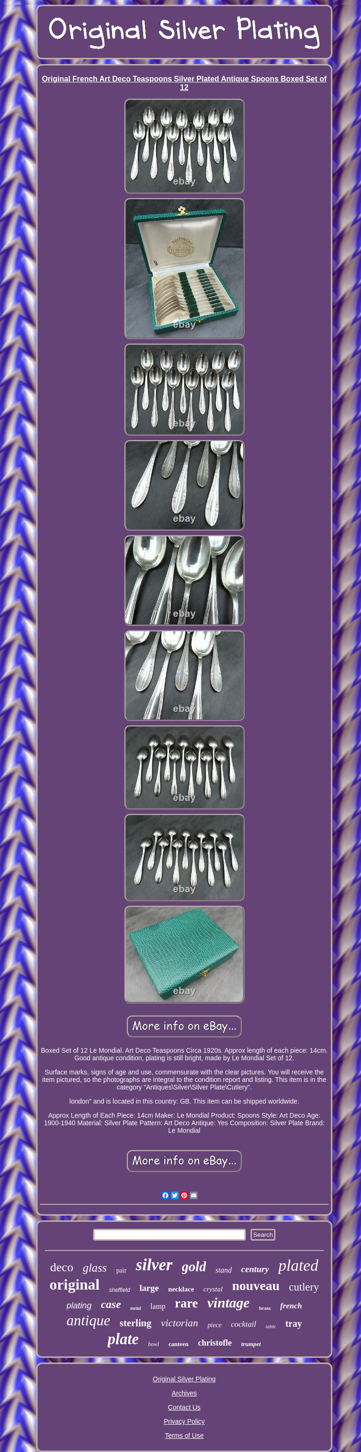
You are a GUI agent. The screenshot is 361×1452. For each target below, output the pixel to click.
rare (186, 1303)
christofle (215, 1342)
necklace (181, 1289)
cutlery (304, 1287)
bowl (153, 1344)
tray (293, 1323)
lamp (157, 1306)
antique (88, 1320)
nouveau (256, 1285)
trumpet (251, 1343)
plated (298, 1265)
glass (95, 1267)
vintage (228, 1302)
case (111, 1304)
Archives (184, 1393)
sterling (136, 1323)
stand (223, 1270)
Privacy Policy (184, 1421)
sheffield (119, 1290)
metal (135, 1308)
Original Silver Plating (184, 1379)
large (149, 1288)
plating (79, 1305)
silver (154, 1265)
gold (194, 1266)
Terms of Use (184, 1435)
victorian (179, 1323)
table (271, 1326)
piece (215, 1325)
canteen (178, 1343)
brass (265, 1308)
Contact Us (184, 1407)
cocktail (243, 1324)
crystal (213, 1289)
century (255, 1269)
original (74, 1284)
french (291, 1305)
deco (61, 1267)
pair (121, 1270)
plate (123, 1339)
